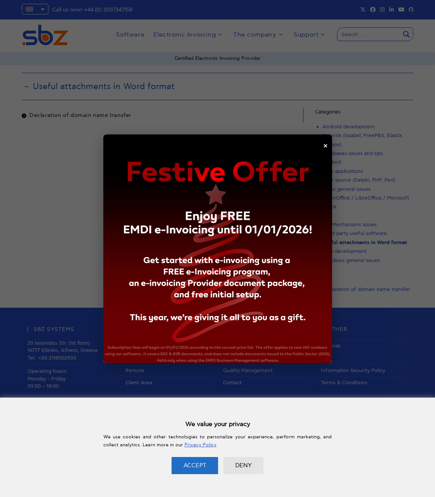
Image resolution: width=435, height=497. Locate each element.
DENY (243, 465)
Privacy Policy (201, 445)
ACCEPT (194, 465)
